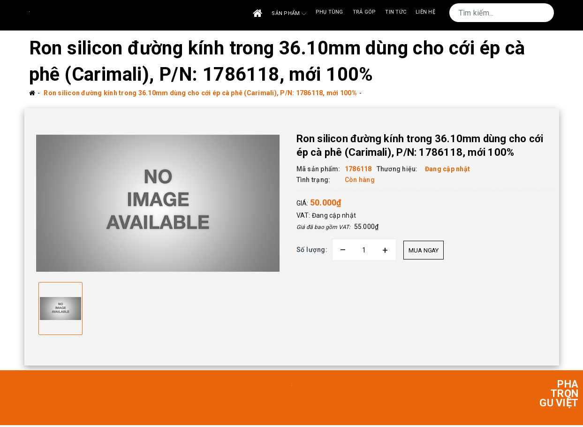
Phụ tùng (329, 12)
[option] (158, 204)
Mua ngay (424, 250)
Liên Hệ (425, 12)
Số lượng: (312, 249)
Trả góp (364, 12)
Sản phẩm (289, 14)
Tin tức (395, 12)
